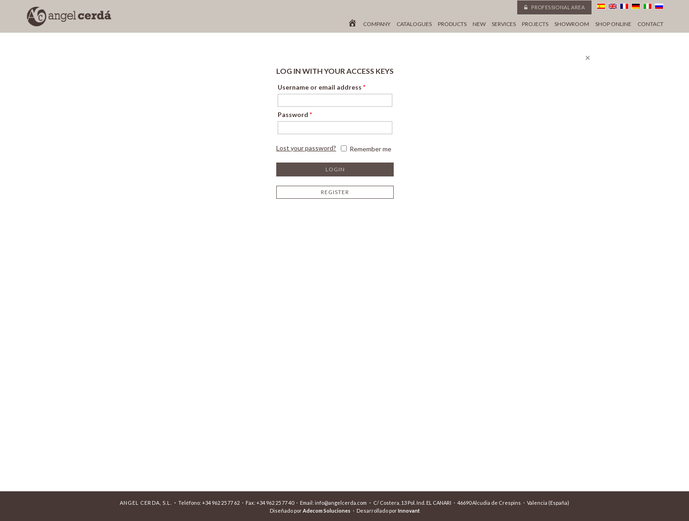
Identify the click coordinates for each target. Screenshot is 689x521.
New (479, 24)
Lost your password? (306, 148)
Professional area (554, 7)
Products (452, 24)
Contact (650, 24)
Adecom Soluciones (327, 511)
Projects (535, 24)
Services (504, 24)
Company (376, 24)
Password (295, 114)
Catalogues (414, 24)
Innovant (409, 511)
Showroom (571, 24)
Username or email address (321, 87)
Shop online (613, 24)
